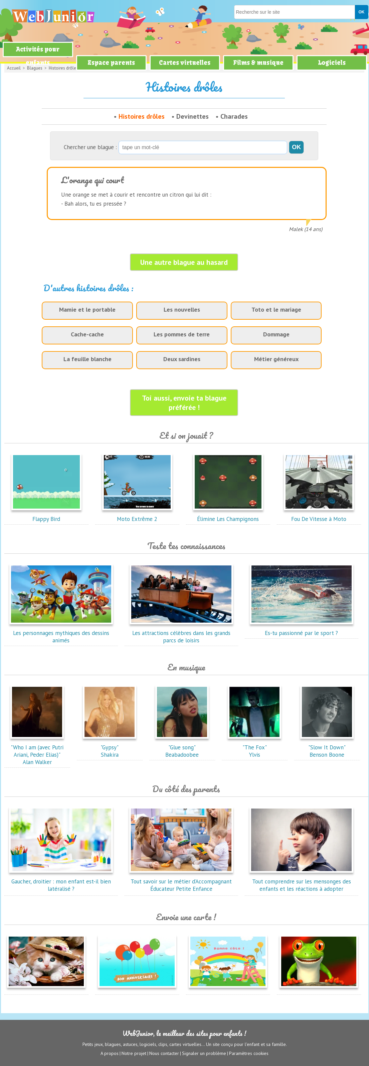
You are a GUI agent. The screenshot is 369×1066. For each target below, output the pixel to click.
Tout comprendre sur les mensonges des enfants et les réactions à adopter (301, 881)
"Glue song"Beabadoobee (182, 747)
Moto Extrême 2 (137, 515)
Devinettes (192, 116)
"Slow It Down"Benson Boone (327, 747)
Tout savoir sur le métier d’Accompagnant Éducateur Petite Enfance (181, 881)
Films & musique (258, 63)
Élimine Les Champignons (228, 515)
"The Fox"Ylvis (254, 747)
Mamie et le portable (87, 309)
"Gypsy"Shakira (109, 747)
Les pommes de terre (182, 334)
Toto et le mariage (276, 309)
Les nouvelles (182, 309)
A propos (110, 1053)
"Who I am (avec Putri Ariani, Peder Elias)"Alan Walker (37, 751)
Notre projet (134, 1053)
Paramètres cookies (248, 1053)
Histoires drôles (142, 116)
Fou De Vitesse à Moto (319, 515)
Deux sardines (181, 359)
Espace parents (111, 63)
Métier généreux (276, 359)
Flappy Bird (46, 515)
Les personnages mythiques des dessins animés (61, 633)
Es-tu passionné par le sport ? (301, 629)
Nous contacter (164, 1053)
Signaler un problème (204, 1053)
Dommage (276, 334)
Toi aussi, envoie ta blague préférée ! (184, 402)
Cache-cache (87, 334)
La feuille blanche (87, 359)
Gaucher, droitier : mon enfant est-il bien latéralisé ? (61, 881)
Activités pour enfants (37, 56)
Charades (234, 116)
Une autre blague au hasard (184, 262)
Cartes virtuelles (184, 63)
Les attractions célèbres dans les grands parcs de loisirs (181, 633)
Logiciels (332, 63)
